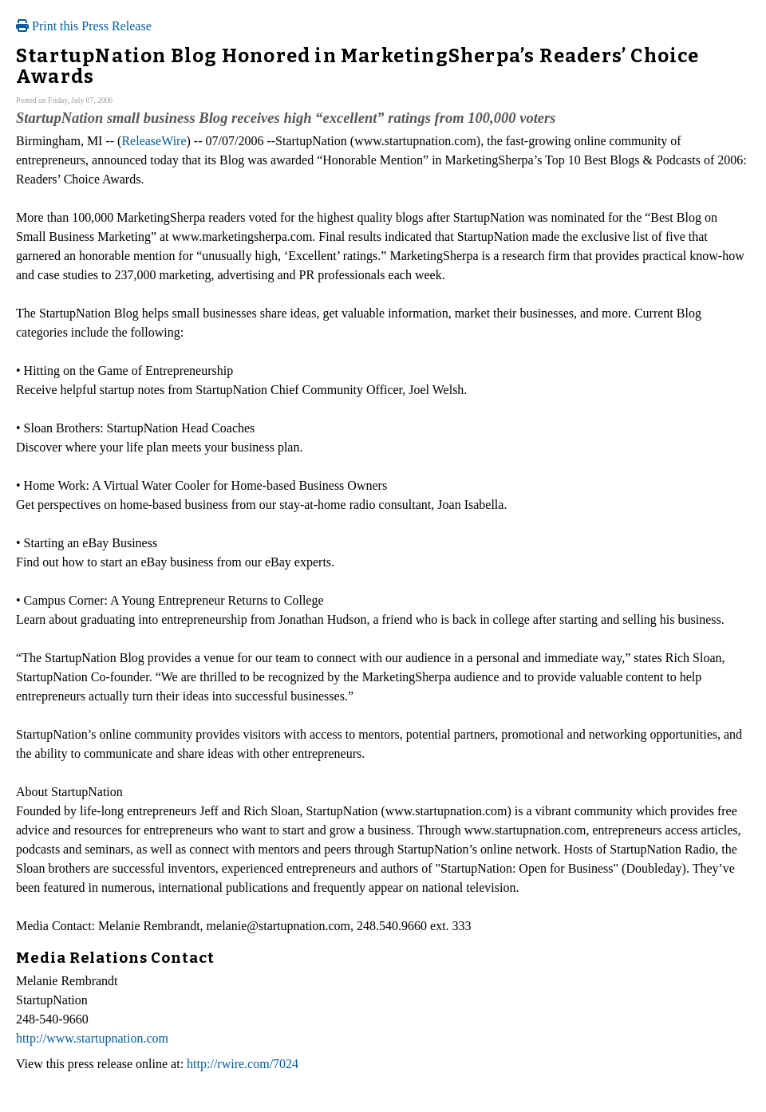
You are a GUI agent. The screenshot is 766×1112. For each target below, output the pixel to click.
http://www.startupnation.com (92, 1038)
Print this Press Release (84, 26)
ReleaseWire (153, 141)
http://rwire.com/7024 (242, 1064)
